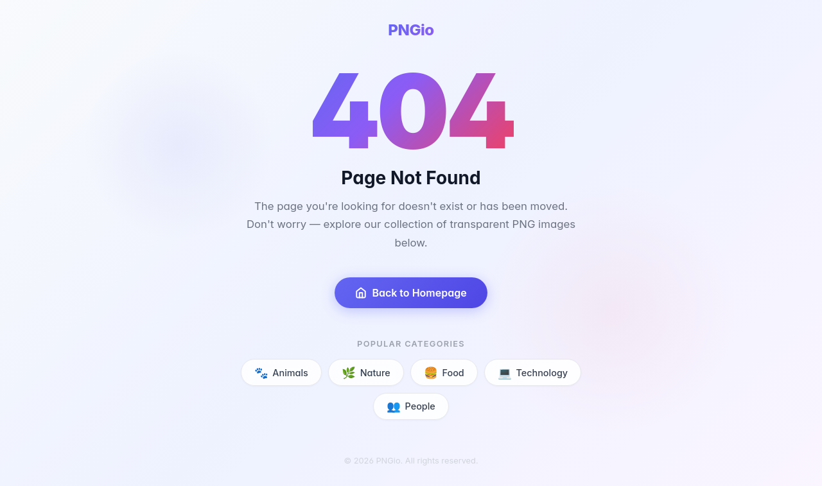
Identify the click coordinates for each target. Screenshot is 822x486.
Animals (281, 372)
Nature (366, 372)
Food (444, 372)
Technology (533, 372)
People (411, 406)
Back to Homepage (410, 292)
